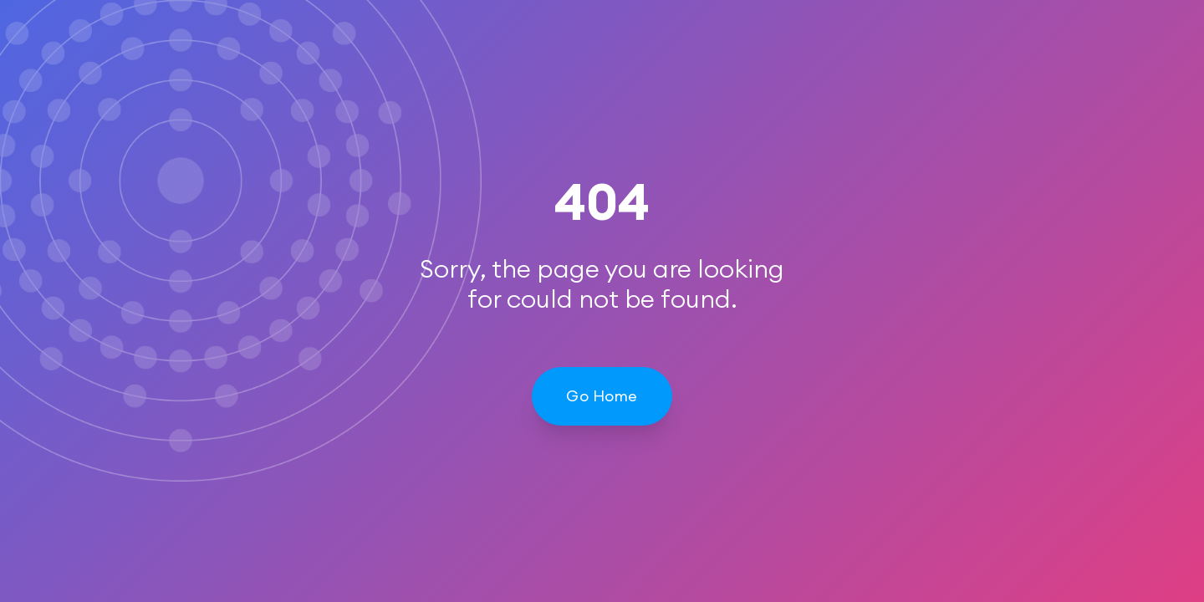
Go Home (601, 396)
